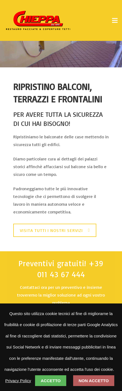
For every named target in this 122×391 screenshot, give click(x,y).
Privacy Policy (18, 380)
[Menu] (114, 20)
